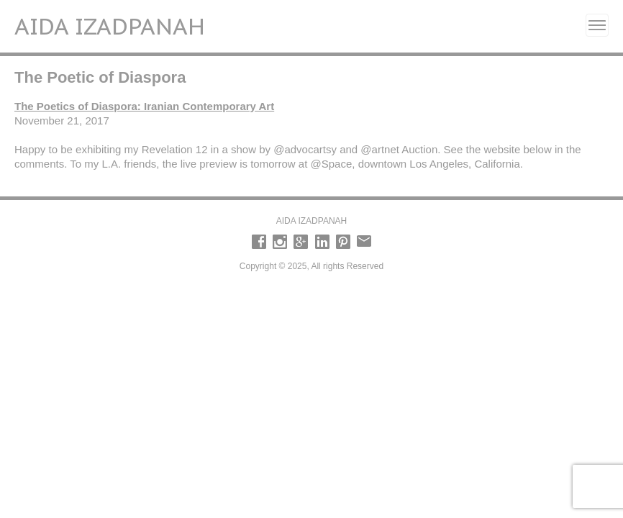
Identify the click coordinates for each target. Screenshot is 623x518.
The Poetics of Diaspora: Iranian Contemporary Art (144, 106)
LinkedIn (322, 242)
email (364, 242)
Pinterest (343, 242)
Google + (301, 242)
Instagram (280, 242)
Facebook (259, 242)
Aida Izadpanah (109, 26)
